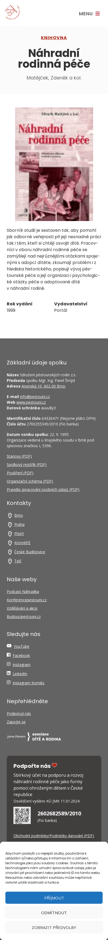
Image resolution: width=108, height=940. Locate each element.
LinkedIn (20, 673)
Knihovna (54, 38)
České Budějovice (29, 551)
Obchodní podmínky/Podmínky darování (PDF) (53, 835)
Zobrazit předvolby (54, 927)
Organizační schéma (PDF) (30, 481)
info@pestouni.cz (35, 396)
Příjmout (54, 898)
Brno (18, 515)
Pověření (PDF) (20, 472)
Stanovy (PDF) (19, 456)
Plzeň (19, 533)
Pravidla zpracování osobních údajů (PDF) (43, 489)
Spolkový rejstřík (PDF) (27, 464)
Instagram (21, 664)
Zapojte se (16, 721)
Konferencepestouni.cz (27, 599)
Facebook (21, 655)
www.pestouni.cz (31, 402)
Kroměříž (22, 542)
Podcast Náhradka (23, 591)
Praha (19, 524)
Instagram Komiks (28, 682)
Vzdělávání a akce (22, 608)
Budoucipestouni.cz (24, 616)
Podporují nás (19, 713)
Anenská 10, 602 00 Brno (43, 386)
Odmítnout (54, 912)
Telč (18, 560)
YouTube (21, 646)
